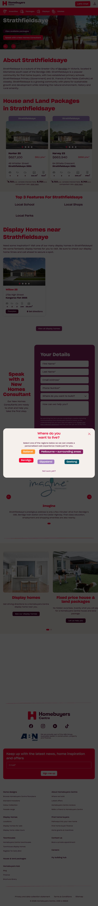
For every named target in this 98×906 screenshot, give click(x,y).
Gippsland (46, 461)
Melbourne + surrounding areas (61, 451)
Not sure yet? (49, 471)
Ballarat (28, 451)
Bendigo (26, 460)
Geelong (72, 461)
